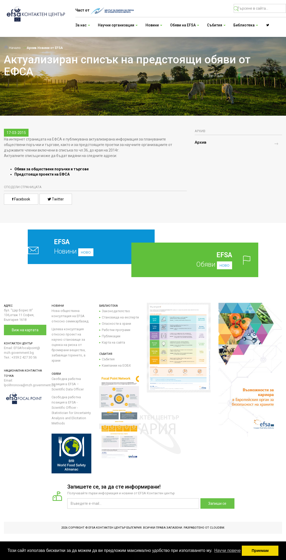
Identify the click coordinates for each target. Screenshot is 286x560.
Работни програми (116, 330)
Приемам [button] (260, 550)
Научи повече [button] (227, 550)
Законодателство (116, 311)
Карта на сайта (113, 342)
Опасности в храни (116, 324)
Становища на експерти (120, 317)
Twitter (56, 199)
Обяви (202, 259)
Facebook (21, 199)
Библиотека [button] (245, 25)
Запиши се (217, 503)
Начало (12, 48)
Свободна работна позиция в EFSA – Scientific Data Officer (68, 384)
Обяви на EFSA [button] (184, 25)
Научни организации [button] (118, 25)
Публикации (111, 336)
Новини (79, 246)
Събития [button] (216, 25)
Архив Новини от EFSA (45, 48)
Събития (108, 359)
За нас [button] (82, 25)
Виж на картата (25, 330)
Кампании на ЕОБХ (116, 365)
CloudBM (217, 527)
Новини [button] (153, 25)
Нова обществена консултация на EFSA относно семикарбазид (70, 316)
